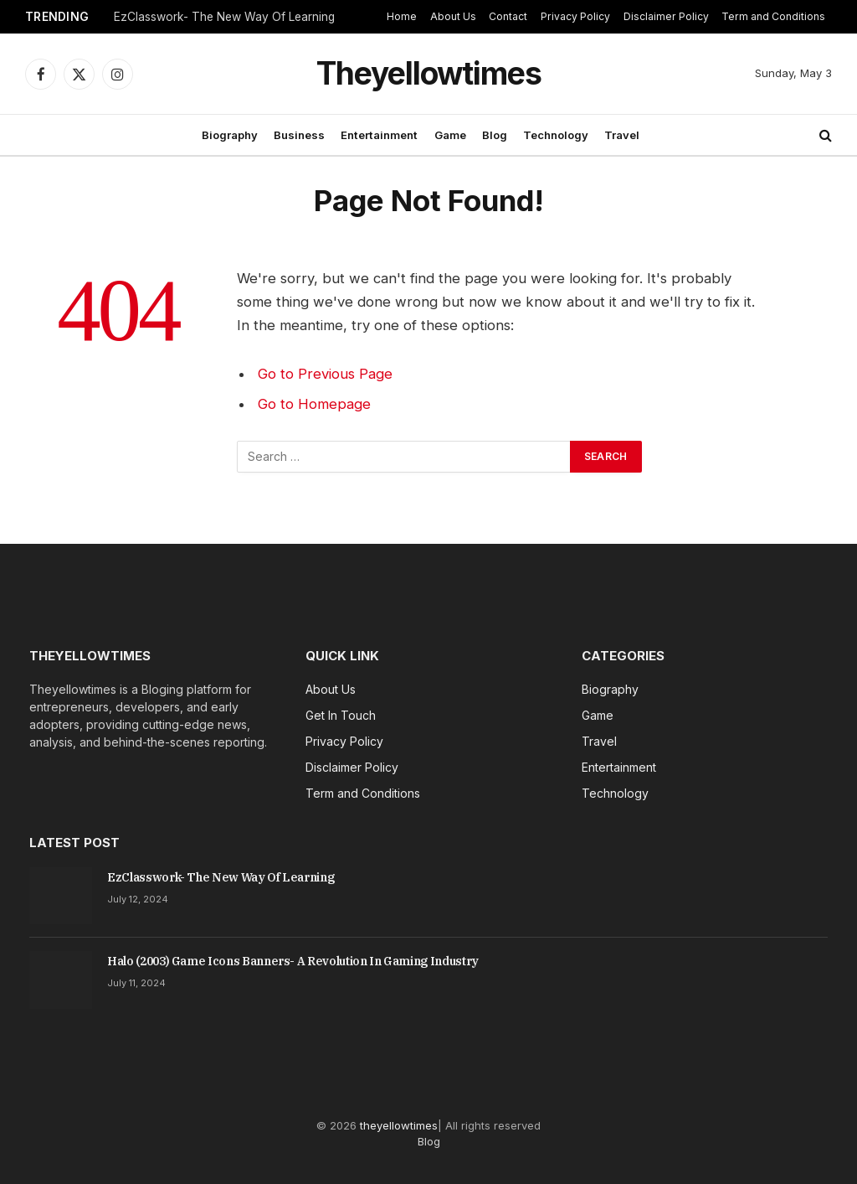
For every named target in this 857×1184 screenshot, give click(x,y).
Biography (230, 135)
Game (450, 135)
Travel (621, 135)
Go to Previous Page (325, 373)
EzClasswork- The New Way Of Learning (224, 16)
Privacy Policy (575, 16)
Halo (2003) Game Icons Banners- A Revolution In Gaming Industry (293, 961)
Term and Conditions (773, 16)
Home (402, 16)
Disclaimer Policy (666, 16)
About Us (453, 16)
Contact (508, 16)
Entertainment (379, 135)
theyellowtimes (399, 1125)
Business (299, 135)
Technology (555, 135)
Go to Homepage (314, 404)
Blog (494, 135)
